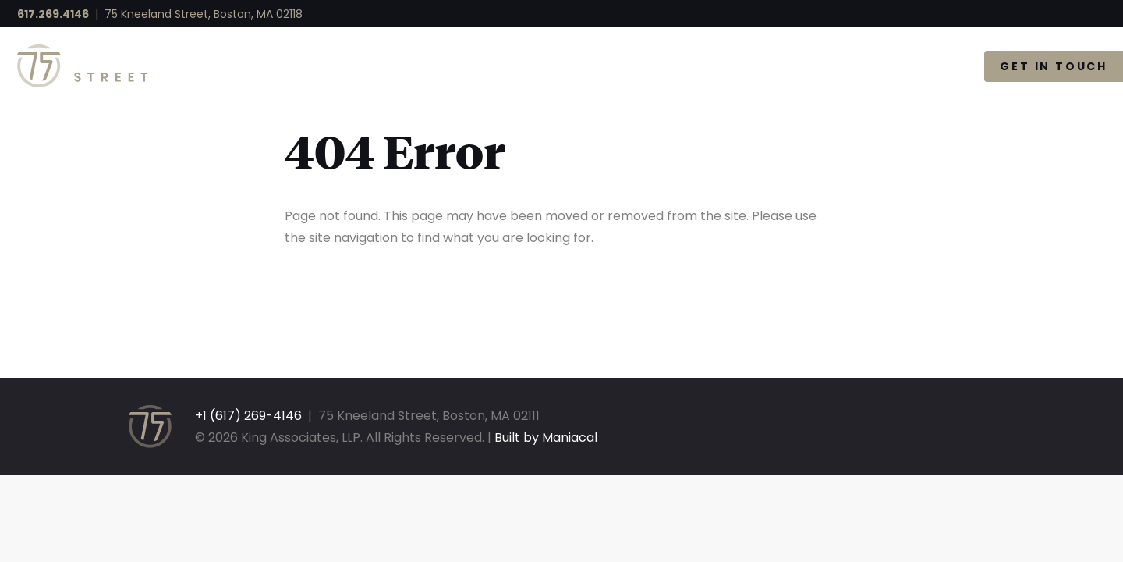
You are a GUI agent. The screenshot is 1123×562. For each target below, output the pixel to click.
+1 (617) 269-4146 (248, 416)
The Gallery (886, 66)
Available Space (707, 66)
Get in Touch (1053, 66)
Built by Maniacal (545, 437)
